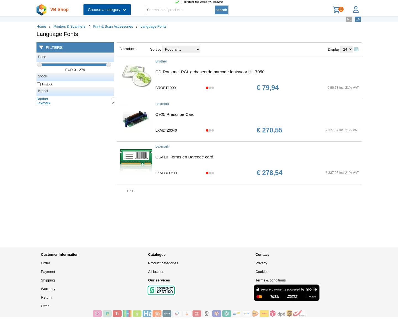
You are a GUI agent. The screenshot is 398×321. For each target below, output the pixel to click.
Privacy (261, 263)
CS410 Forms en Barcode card (184, 157)
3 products (128, 49)
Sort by (155, 49)
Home (41, 26)
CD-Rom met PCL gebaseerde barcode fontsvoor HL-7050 (210, 71)
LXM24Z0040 (166, 130)
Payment (48, 272)
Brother (42, 99)
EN (357, 19)
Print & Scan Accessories (113, 26)
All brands (156, 272)
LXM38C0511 (166, 173)
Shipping (48, 280)
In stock (45, 84)
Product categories (163, 263)
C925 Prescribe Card (175, 114)
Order (45, 263)
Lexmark (43, 103)
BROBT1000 (165, 88)
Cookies (261, 272)
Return (46, 297)
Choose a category (107, 9)
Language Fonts (153, 26)
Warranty (48, 289)
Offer (45, 306)
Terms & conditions (270, 280)
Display (334, 49)
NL (349, 19)
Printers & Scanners (70, 26)
